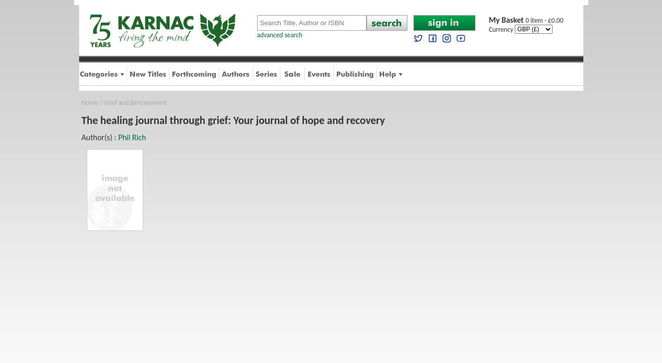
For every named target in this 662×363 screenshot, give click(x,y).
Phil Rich (132, 137)
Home (90, 102)
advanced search (280, 35)
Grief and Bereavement (134, 102)
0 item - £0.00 (526, 20)
